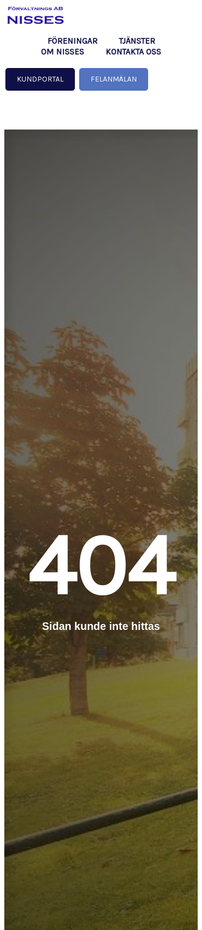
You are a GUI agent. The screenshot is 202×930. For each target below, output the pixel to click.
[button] (101, 653)
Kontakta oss (133, 52)
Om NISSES (62, 52)
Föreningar (72, 41)
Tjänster (137, 41)
